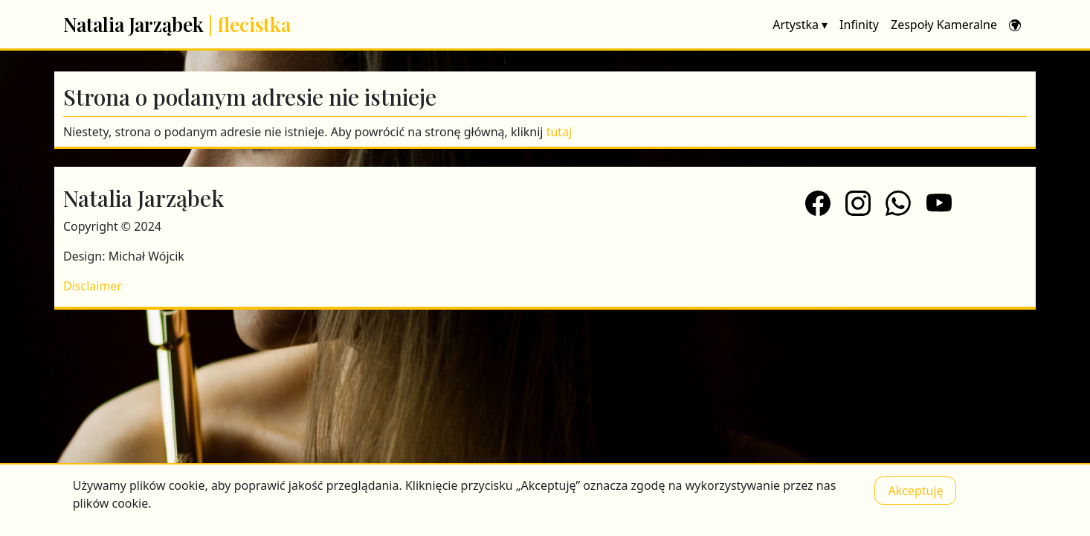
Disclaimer (92, 286)
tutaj (559, 132)
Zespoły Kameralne (944, 24)
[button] (1015, 24)
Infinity (859, 24)
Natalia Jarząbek (177, 24)
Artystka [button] (800, 25)
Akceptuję (915, 490)
